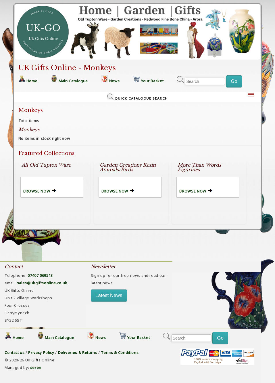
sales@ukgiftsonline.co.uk (42, 282)
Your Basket (152, 80)
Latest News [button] (108, 295)
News (114, 80)
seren (35, 367)
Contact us (15, 352)
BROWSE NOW (36, 191)
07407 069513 (40, 275)
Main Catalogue (73, 80)
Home (32, 80)
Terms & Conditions (120, 352)
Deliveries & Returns (77, 352)
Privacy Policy (41, 352)
